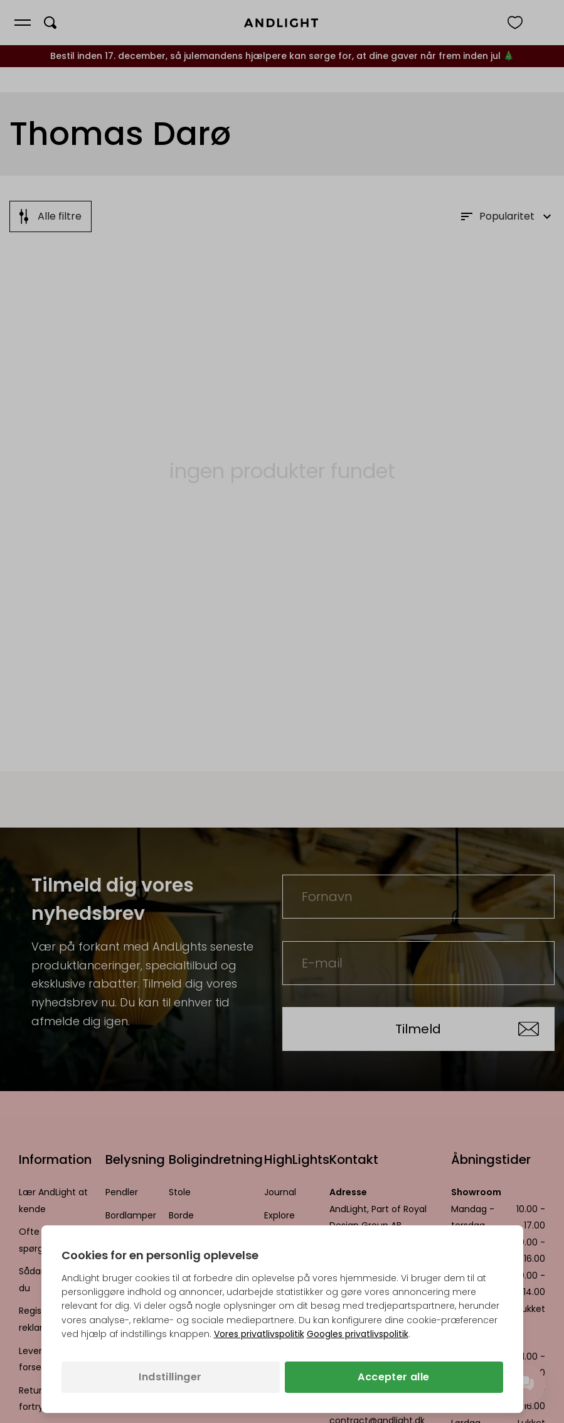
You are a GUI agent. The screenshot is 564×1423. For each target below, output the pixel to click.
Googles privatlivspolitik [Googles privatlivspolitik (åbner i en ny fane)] (357, 1334)
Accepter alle (393, 1377)
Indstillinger (170, 1377)
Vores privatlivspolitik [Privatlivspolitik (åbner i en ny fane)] (259, 1334)
